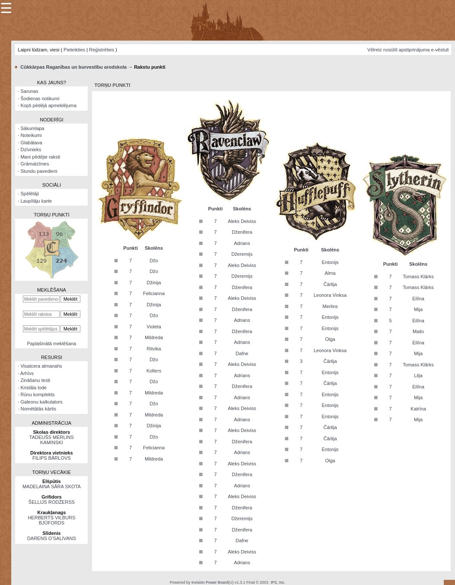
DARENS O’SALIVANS (51, 538)
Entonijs (329, 262)
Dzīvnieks (30, 149)
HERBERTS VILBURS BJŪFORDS (51, 520)
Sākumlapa (32, 128)
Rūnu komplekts (37, 394)
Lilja (418, 375)
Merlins (329, 306)
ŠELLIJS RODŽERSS (52, 502)
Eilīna (418, 298)
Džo (154, 260)
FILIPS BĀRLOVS (51, 458)
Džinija (154, 282)
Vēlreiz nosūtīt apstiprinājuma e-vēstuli (408, 49)
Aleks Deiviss (242, 221)
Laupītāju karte (36, 200)
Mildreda (154, 337)
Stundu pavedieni (38, 171)
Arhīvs (27, 373)
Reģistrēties (101, 49)
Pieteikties (74, 49)
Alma (330, 273)
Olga (330, 339)
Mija (418, 309)
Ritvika (154, 348)
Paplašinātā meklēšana (51, 343)
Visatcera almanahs (41, 366)
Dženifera (242, 232)
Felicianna (154, 293)
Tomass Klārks (418, 276)
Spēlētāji (29, 193)
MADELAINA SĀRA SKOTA (51, 486)
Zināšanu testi (35, 380)
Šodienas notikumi (39, 98)
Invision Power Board (209, 582)
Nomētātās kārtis (38, 408)
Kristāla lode (33, 387)
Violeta (153, 326)
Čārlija (330, 284)
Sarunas (29, 91)
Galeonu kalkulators (41, 401)
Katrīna (418, 408)
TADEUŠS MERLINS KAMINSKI (51, 440)
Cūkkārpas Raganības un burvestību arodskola (73, 67)
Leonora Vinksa (330, 295)
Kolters (153, 370)
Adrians (242, 243)
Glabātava (31, 142)
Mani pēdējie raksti (40, 156)
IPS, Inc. (277, 582)
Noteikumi (30, 135)
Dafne (241, 353)
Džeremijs (242, 254)
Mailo (418, 331)
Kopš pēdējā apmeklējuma (48, 105)
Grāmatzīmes (34, 163)
